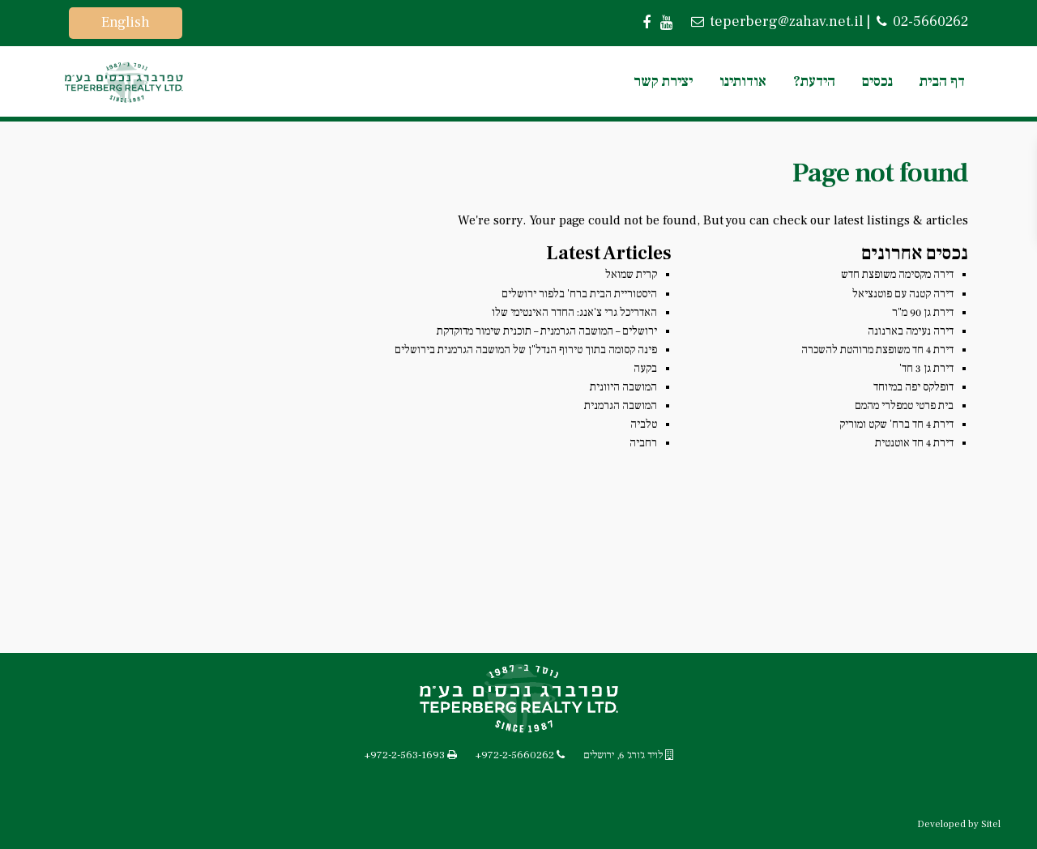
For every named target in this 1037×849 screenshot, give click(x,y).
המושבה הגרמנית (620, 406)
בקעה (645, 368)
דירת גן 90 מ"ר (923, 312)
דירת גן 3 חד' (926, 368)
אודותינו (742, 81)
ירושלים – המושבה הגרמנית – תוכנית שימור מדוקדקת (547, 331)
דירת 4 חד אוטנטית (914, 443)
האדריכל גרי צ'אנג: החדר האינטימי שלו (574, 312)
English (125, 22)
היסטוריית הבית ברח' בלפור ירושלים (579, 294)
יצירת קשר (663, 81)
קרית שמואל (631, 274)
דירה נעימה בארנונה (911, 331)
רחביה (643, 443)
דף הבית (942, 81)
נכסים (877, 81)
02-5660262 (929, 21)
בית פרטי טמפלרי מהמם (904, 406)
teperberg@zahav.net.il (784, 21)
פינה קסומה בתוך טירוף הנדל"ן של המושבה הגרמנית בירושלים (526, 350)
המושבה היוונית (623, 387)
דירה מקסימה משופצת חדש (897, 274)
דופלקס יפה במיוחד (913, 387)
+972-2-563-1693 (405, 755)
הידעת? (814, 81)
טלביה (643, 424)
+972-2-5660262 (515, 755)
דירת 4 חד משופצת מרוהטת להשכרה (877, 350)
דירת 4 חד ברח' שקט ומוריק (896, 424)
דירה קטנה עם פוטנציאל (903, 294)
